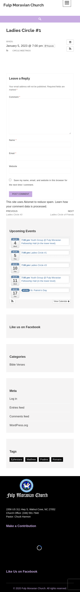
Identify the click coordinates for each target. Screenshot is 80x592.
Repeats (49, 46)
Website (13, 166)
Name (12, 140)
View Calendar (61, 301)
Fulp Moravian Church (23, 5)
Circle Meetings (21, 51)
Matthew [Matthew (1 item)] (31, 459)
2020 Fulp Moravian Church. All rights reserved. (41, 588)
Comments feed (19, 416)
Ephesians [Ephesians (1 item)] (16, 459)
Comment (14, 97)
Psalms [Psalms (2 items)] (44, 459)
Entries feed (17, 407)
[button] (70, 49)
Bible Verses (17, 364)
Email (12, 153)
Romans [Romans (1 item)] (57, 459)
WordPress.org (19, 425)
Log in (13, 398)
